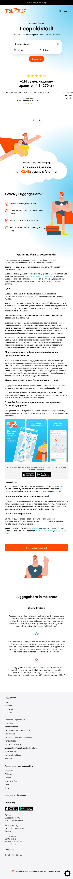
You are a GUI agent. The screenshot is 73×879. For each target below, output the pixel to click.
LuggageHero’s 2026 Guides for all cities (21, 748)
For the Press (10, 741)
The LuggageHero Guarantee (19, 737)
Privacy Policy (10, 751)
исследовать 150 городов (15, 795)
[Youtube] (16, 855)
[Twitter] (9, 855)
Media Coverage (14, 744)
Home (7, 702)
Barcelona (9, 770)
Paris (7, 784)
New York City (11, 781)
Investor (10, 709)
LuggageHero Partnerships (18, 730)
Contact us (9, 849)
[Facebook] (5, 855)
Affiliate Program (12, 726)
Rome (7, 788)
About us (8, 705)
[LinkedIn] (20, 855)
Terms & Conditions (13, 755)
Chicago (8, 774)
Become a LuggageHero (15, 719)
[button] (67, 873)
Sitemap (8, 758)
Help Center (10, 733)
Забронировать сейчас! (36, 547)
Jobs (9, 712)
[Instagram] (12, 855)
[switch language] (60, 10)
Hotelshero (9, 723)
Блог (7, 716)
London (8, 777)
